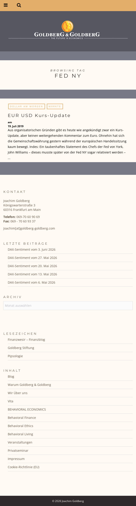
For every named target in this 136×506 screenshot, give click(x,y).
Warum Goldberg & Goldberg (29, 385)
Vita (10, 401)
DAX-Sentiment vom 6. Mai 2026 (31, 282)
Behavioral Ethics (20, 426)
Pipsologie (15, 356)
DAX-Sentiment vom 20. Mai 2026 (32, 266)
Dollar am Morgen (26, 106)
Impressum (16, 459)
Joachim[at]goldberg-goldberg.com (29, 228)
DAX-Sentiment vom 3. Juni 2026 (31, 249)
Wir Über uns (18, 393)
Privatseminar (18, 450)
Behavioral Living (20, 434)
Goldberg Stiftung (21, 348)
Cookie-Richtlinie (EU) (23, 467)
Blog (11, 376)
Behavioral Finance (22, 417)
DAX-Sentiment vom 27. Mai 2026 (32, 258)
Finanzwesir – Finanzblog (26, 339)
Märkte (55, 106)
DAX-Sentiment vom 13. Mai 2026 (32, 274)
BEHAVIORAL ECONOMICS (27, 409)
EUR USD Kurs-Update (39, 115)
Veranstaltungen (20, 442)
